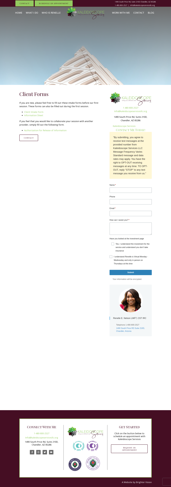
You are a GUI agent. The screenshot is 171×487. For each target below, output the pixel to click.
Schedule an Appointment (53, 3)
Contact (24, 3)
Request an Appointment (129, 448)
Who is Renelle (51, 12)
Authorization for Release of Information (45, 130)
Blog (151, 12)
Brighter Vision (144, 482)
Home (18, 12)
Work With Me (121, 12)
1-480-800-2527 (121, 5)
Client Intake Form (33, 112)
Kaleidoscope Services (124, 126)
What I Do (32, 12)
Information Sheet (33, 115)
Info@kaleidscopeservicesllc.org (130, 111)
